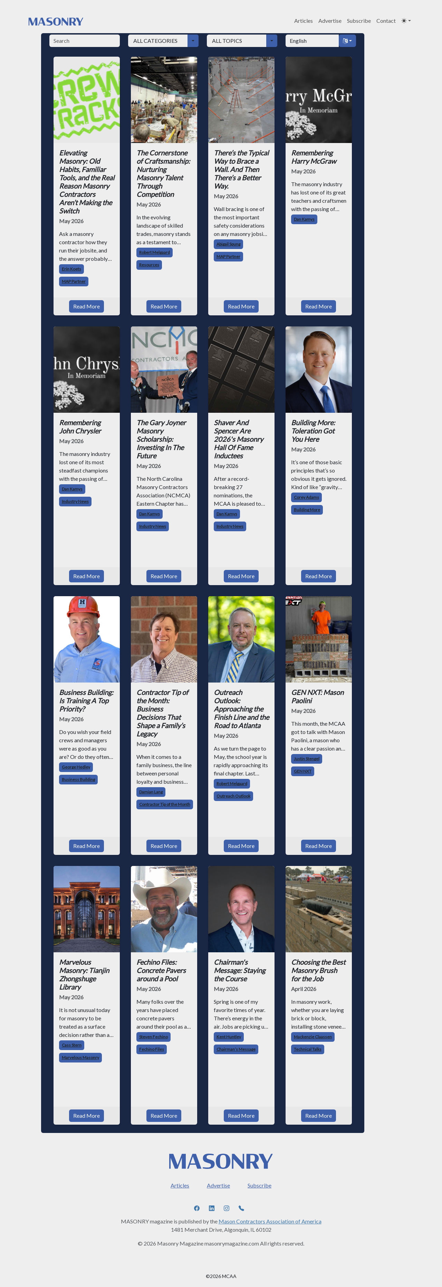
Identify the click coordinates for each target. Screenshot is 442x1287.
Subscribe (359, 20)
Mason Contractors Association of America (270, 1188)
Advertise (330, 20)
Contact (386, 20)
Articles (303, 20)
